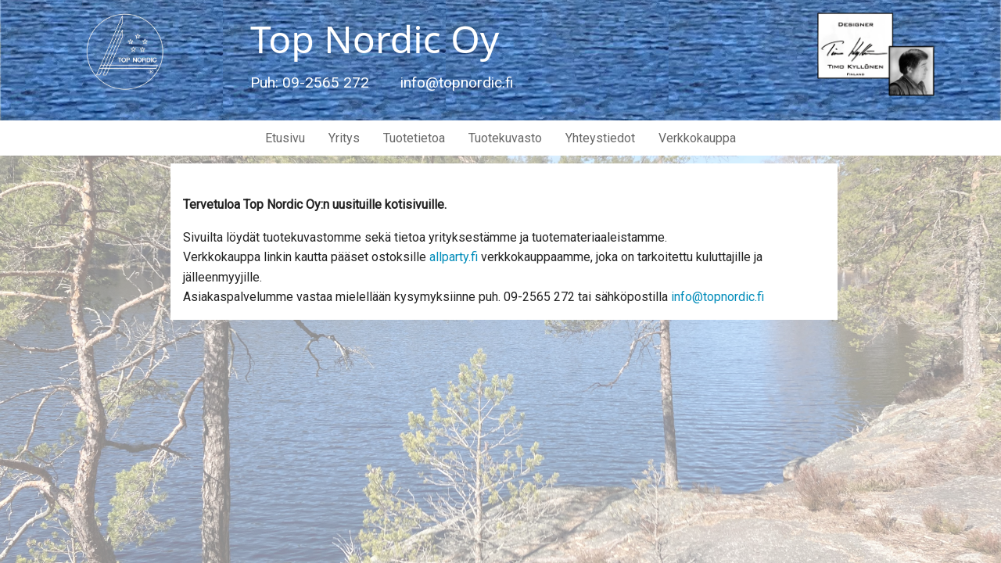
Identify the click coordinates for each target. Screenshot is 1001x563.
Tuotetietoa (414, 138)
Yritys (344, 138)
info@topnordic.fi (717, 296)
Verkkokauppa (697, 138)
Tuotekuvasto (505, 138)
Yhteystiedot (600, 138)
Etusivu (285, 138)
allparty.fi (453, 256)
